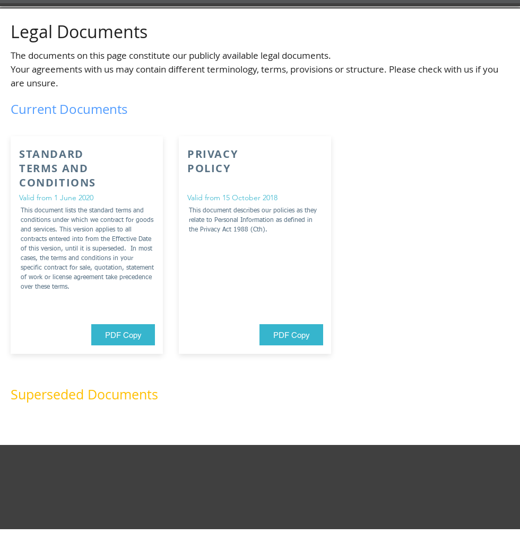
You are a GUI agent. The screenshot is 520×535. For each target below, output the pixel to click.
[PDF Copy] (123, 334)
